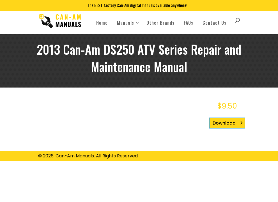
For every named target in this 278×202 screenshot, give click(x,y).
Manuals (125, 22)
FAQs (188, 22)
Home (102, 22)
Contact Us (214, 22)
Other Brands (160, 22)
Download (224, 123)
